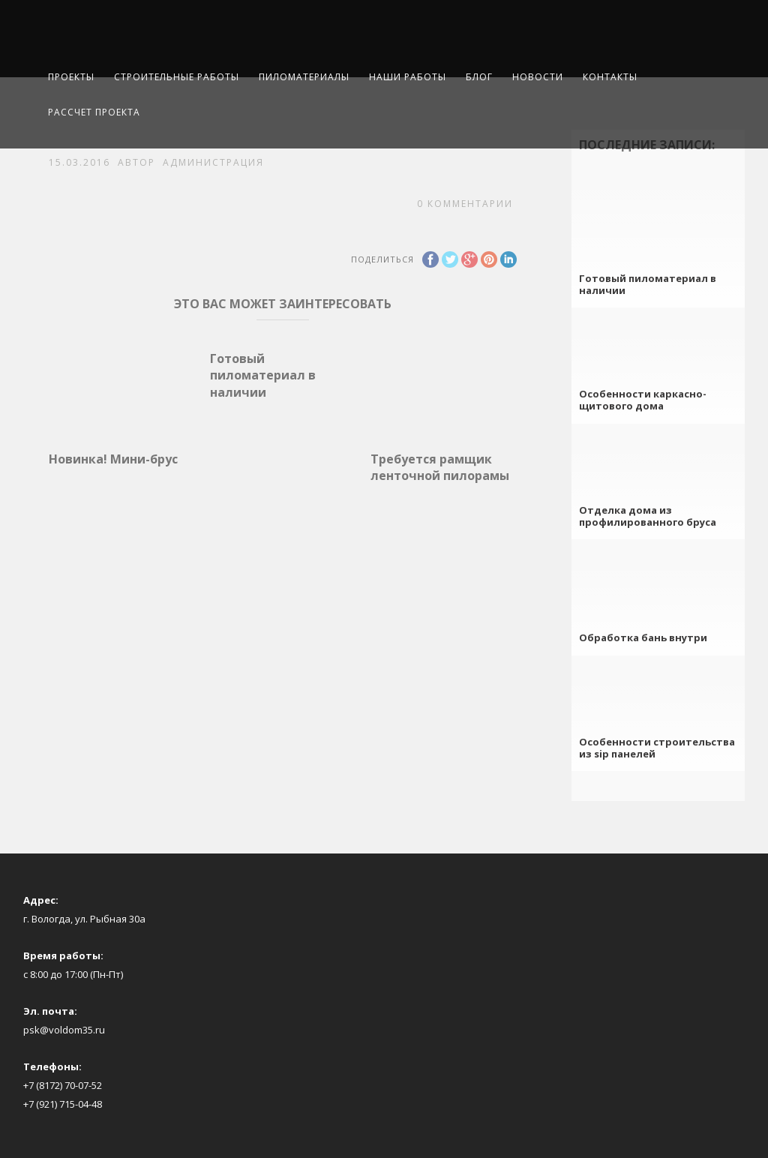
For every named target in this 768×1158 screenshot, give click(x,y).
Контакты (610, 76)
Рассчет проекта (94, 112)
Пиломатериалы (304, 76)
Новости (537, 76)
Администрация (213, 162)
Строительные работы (176, 76)
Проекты (71, 76)
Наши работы (407, 76)
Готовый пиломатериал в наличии (263, 375)
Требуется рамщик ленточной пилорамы (439, 467)
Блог (479, 76)
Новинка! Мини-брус (113, 459)
